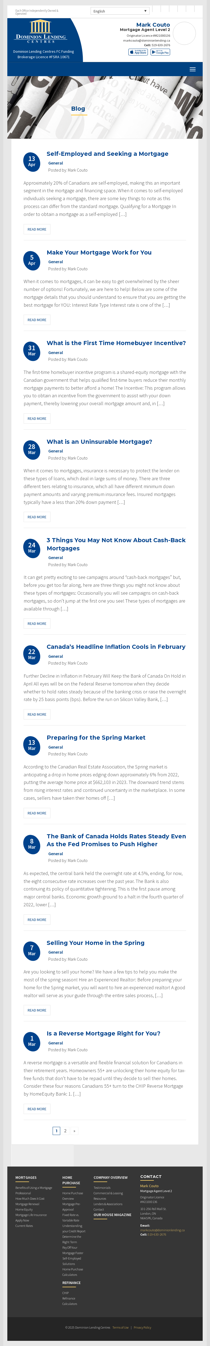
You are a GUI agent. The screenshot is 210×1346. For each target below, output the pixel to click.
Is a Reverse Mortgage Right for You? (103, 1033)
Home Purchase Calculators (72, 1272)
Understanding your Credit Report (73, 1228)
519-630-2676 (161, 45)
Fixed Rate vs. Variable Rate (70, 1217)
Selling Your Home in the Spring (96, 942)
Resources (100, 1198)
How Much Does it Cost (29, 1198)
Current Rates (24, 1226)
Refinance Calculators (69, 1301)
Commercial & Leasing (108, 1193)
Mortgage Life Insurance (31, 1215)
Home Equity (24, 1209)
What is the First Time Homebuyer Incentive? (116, 343)
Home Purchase (71, 1180)
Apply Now (22, 1220)
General (55, 163)
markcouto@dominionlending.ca (146, 40)
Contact (99, 1209)
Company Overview (111, 1177)
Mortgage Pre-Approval (71, 1206)
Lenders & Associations (108, 1204)
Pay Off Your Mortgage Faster (72, 1250)
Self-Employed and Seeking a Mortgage (107, 153)
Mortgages (26, 1177)
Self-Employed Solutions (71, 1261)
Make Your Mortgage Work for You (99, 252)
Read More (37, 229)
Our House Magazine (112, 1214)
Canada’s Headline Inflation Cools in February (116, 646)
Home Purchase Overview (72, 1196)
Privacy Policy (142, 1327)
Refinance (71, 1282)
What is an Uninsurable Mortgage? (99, 441)
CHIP (65, 1293)
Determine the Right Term (71, 1239)
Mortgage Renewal (27, 1204)
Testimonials (102, 1188)
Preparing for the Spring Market (96, 737)
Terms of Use (120, 1327)
